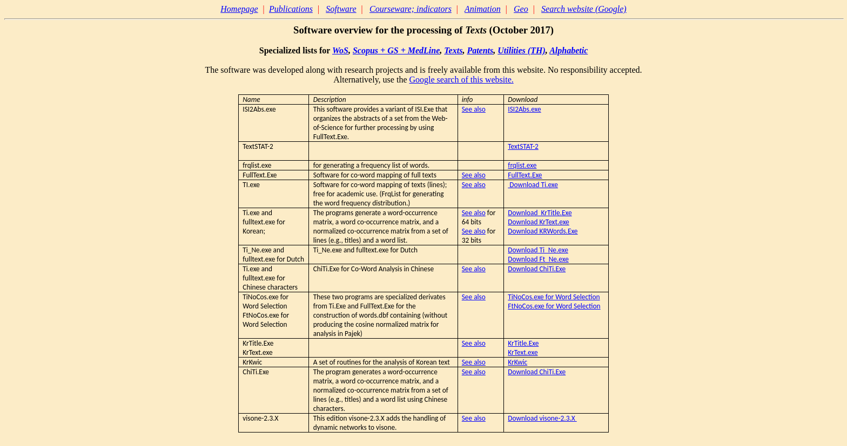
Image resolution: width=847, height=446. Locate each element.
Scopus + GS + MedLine (396, 50)
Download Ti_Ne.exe (538, 250)
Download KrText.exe (538, 222)
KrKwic (517, 362)
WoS (340, 50)
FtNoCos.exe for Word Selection (554, 306)
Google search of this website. (461, 79)
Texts (453, 50)
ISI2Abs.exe (524, 109)
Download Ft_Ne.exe (538, 259)
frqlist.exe (522, 165)
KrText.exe (522, 352)
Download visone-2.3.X (542, 418)
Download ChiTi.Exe (537, 268)
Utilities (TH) (521, 50)
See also (474, 109)
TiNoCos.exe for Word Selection (554, 296)
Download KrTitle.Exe (540, 212)
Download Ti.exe (533, 184)
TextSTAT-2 (523, 146)
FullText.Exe (525, 175)
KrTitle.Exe (523, 343)
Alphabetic (568, 50)
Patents (480, 50)
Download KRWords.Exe (542, 231)
